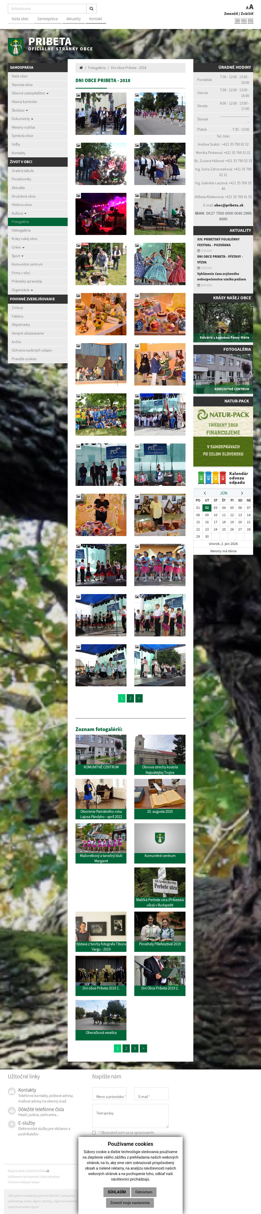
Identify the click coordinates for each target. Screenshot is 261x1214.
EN (250, 20)
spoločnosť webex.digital (23, 1207)
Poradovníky (21, 179)
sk (237, 20)
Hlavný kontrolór (24, 101)
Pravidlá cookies (24, 358)
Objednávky (21, 324)
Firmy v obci (21, 273)
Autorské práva (50, 1176)
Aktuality (73, 18)
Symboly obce (22, 135)
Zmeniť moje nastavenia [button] (130, 1203)
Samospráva (47, 18)
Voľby (16, 144)
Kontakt (95, 18)
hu (244, 20)
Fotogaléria (20, 221)
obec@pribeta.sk (228, 205)
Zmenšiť (231, 13)
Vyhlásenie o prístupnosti (23, 1176)
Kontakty (18, 153)
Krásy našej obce (24, 238)
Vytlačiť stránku (37, 1171)
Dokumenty (22, 118)
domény (47, 1201)
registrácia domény (65, 1201)
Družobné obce (24, 196)
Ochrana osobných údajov (32, 350)
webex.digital (32, 1201)
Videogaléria (21, 230)
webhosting (15, 1201)
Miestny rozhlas (23, 127)
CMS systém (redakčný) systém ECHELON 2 (34, 1196)
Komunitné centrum (27, 264)
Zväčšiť (247, 13)
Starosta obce (22, 84)
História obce (22, 204)
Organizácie (22, 289)
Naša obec (20, 18)
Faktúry (17, 316)
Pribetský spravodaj (27, 281)
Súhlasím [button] (117, 1192)
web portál (68, 1196)
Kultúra (19, 213)
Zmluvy (17, 307)
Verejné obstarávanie (28, 333)
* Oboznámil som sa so (123, 1135)
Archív (16, 342)
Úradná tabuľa (23, 170)
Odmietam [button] (143, 1192)
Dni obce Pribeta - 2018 (128, 67)
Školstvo (20, 110)
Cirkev (18, 247)
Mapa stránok (16, 1171)
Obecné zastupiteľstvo (30, 93)
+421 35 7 (229, 144)
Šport (18, 256)
